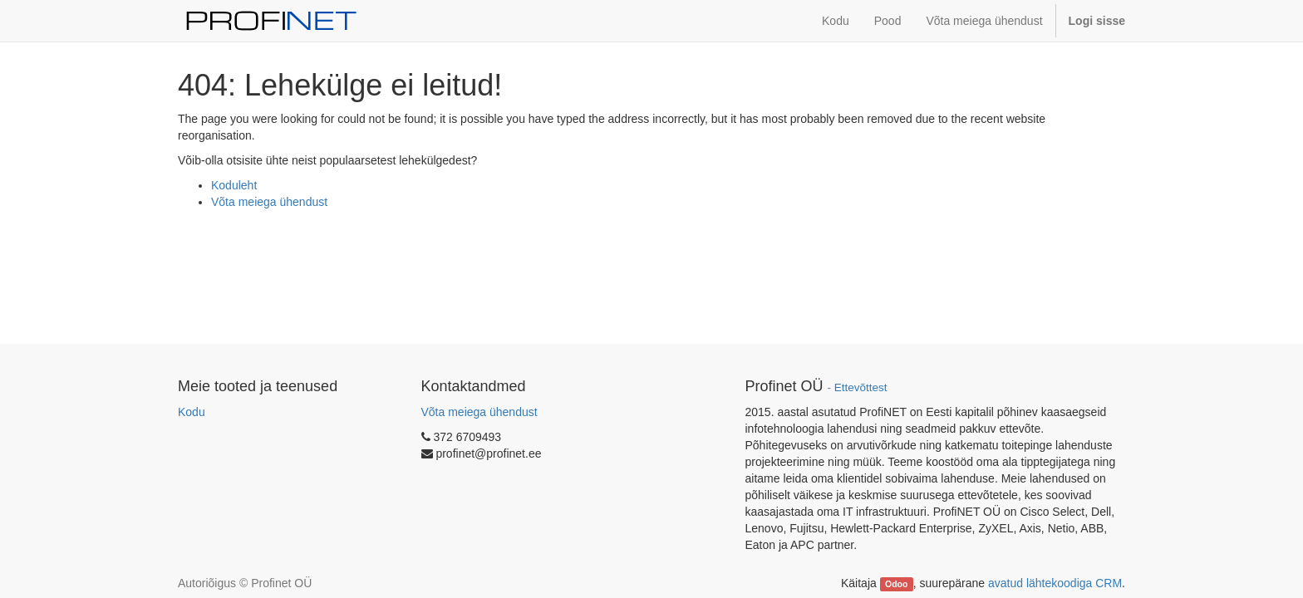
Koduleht (234, 185)
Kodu (191, 412)
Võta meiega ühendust (269, 201)
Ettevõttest (861, 387)
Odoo (896, 584)
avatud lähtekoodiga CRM (1055, 583)
